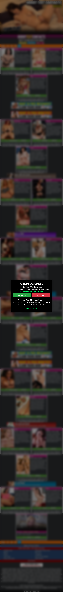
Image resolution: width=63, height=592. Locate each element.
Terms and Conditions (31, 308)
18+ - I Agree (21, 295)
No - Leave (41, 295)
